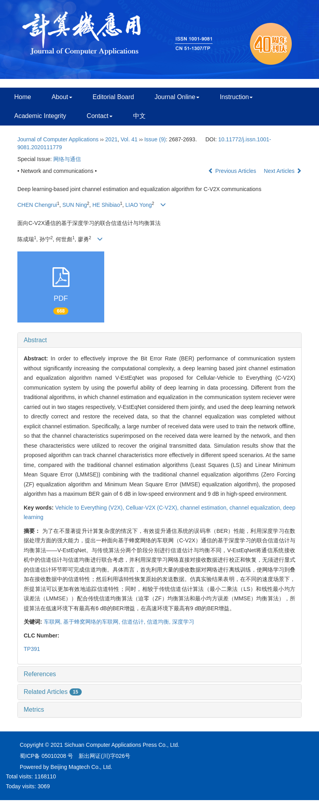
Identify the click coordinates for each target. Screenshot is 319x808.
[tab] (159, 340)
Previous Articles (232, 171)
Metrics (34, 709)
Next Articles (283, 171)
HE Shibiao (106, 205)
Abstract (35, 340)
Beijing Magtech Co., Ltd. (81, 767)
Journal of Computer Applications (57, 139)
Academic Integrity (40, 115)
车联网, (54, 622)
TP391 (32, 649)
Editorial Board (113, 97)
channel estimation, (204, 507)
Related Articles (53, 691)
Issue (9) (154, 139)
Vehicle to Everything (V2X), (90, 507)
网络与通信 (67, 159)
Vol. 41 (129, 139)
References (40, 674)
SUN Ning (74, 205)
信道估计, (134, 622)
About (62, 97)
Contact (100, 115)
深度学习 (183, 622)
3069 (44, 786)
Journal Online (176, 97)
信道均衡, (159, 622)
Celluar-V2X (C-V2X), (153, 507)
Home (22, 97)
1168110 (45, 776)
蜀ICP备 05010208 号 (46, 756)
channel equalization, (256, 507)
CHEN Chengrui (37, 205)
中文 (139, 115)
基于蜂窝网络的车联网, (92, 622)
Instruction (236, 97)
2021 (111, 139)
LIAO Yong (139, 205)
